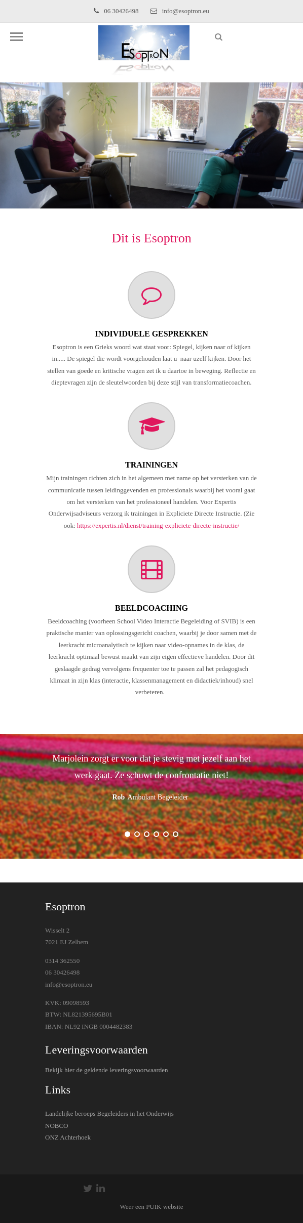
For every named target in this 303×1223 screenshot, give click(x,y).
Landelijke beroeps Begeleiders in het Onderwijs (109, 1113)
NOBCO (56, 1125)
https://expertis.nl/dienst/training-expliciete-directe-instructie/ (158, 525)
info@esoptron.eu (179, 11)
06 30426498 (116, 11)
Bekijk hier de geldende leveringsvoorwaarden (106, 1070)
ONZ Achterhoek (68, 1137)
